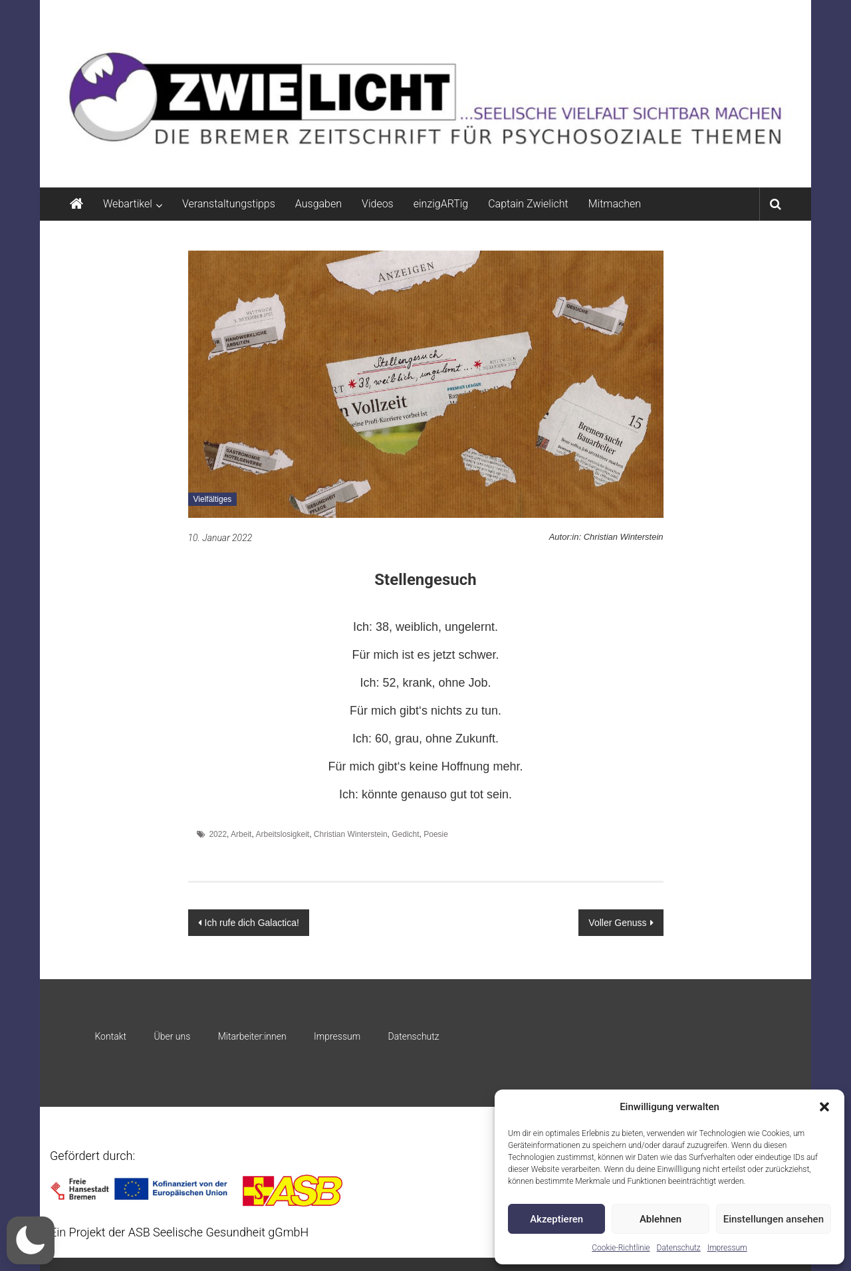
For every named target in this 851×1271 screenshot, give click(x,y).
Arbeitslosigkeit (282, 834)
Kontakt (110, 1036)
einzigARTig (441, 203)
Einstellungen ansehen (773, 1219)
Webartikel (127, 203)
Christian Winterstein (351, 834)
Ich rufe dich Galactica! (252, 922)
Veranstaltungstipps (228, 203)
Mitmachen (614, 203)
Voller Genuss (617, 922)
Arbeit (241, 834)
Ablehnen (660, 1219)
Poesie (436, 834)
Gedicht (405, 834)
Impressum (727, 1247)
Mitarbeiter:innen (252, 1036)
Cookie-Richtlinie (621, 1247)
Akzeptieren (556, 1219)
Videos (378, 203)
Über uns (172, 1036)
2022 (218, 834)
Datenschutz (679, 1247)
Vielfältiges (212, 499)
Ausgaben (318, 203)
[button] (824, 1106)
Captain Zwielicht (528, 203)
